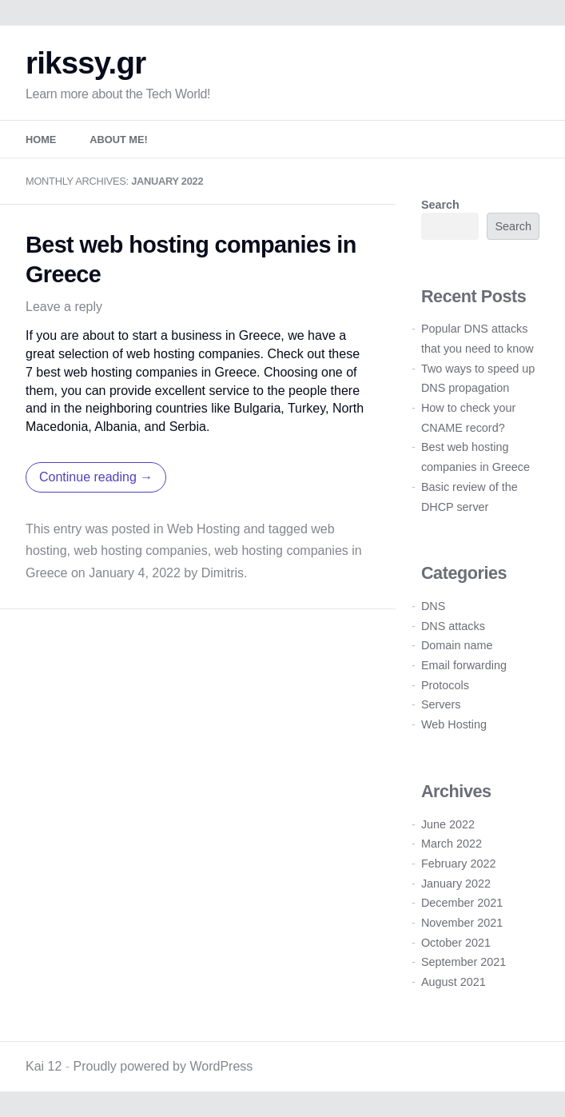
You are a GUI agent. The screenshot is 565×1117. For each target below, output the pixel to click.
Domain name (457, 645)
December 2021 (462, 902)
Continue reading (96, 477)
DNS (433, 606)
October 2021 (456, 942)
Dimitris (222, 573)
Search (440, 204)
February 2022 (458, 863)
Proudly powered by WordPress (163, 1066)
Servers (441, 704)
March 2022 (451, 843)
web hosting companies (140, 550)
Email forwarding (464, 665)
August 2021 (453, 981)
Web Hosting (203, 529)
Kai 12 (44, 1066)
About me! (119, 140)
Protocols (445, 685)
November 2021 (462, 922)
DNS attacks (453, 626)
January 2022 (456, 883)
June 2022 (448, 824)
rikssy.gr (85, 63)
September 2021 (463, 961)
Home (41, 140)
